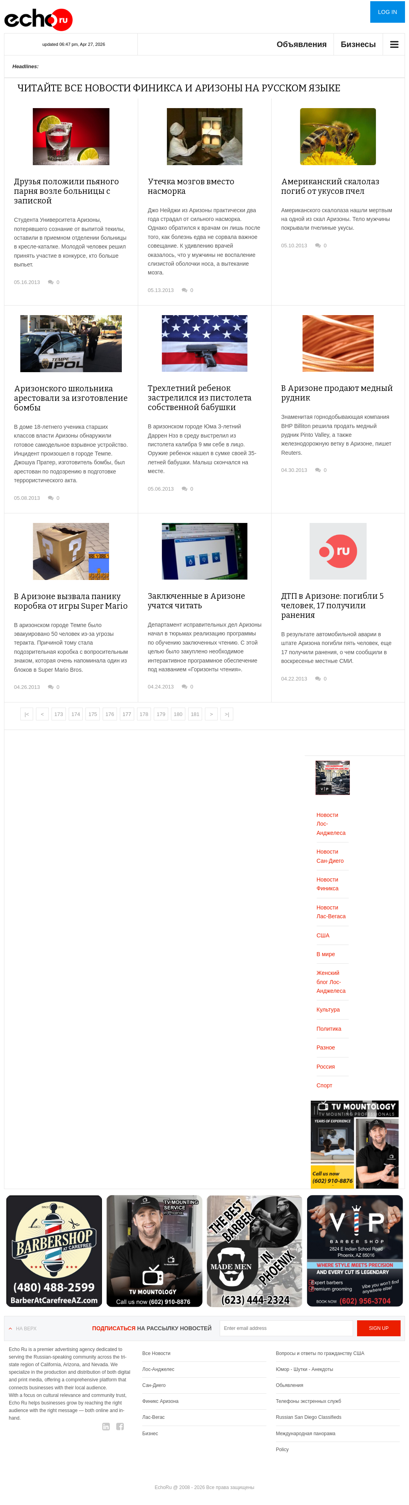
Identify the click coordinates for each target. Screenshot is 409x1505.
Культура (328, 1001)
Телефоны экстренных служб (308, 1393)
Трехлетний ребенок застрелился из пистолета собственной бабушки (194, 390)
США (323, 927)
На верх (26, 1321)
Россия (326, 1058)
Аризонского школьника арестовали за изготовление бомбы (65, 390)
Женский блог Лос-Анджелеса (331, 974)
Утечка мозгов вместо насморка (204, 182)
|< (27, 706)
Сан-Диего (153, 1377)
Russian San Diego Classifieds (308, 1409)
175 (92, 706)
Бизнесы (358, 44)
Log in (387, 12)
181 (195, 706)
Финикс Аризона (160, 1393)
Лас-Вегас (153, 1409)
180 (178, 706)
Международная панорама (306, 1425)
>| (227, 706)
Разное (326, 1039)
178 (144, 706)
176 (109, 706)
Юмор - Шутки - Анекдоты (304, 1361)
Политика (329, 1021)
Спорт (324, 1077)
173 (58, 706)
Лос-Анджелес (158, 1361)
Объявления (302, 44)
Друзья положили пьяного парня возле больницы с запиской (61, 191)
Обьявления (290, 1377)
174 (75, 706)
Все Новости (156, 1345)
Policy (282, 1441)
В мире (326, 946)
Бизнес (150, 1425)
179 (161, 706)
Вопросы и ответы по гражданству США (320, 1345)
